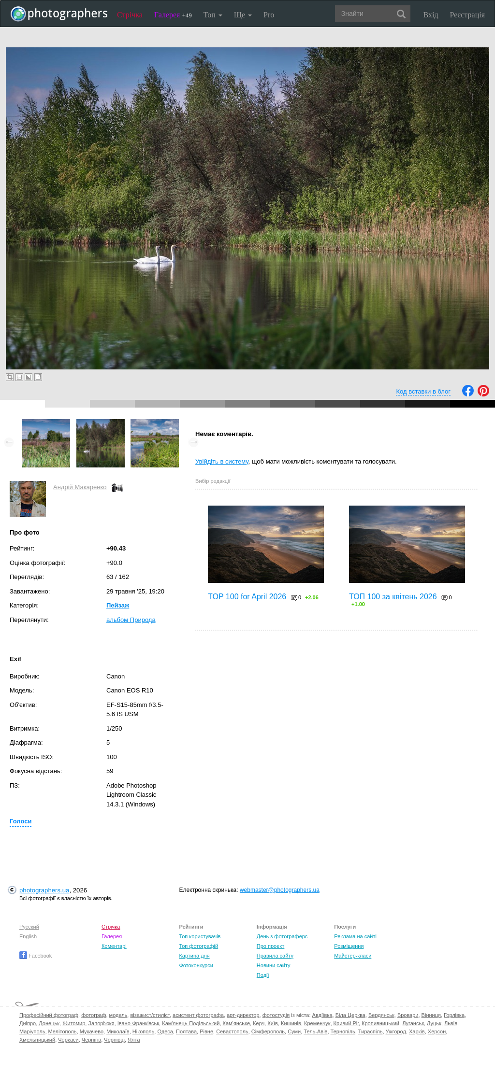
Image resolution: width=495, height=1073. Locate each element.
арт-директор (243, 1015)
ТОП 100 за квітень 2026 (393, 597)
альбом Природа (131, 619)
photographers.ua (44, 890)
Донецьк (49, 1023)
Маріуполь (32, 1031)
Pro (268, 15)
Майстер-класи (352, 956)
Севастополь (232, 1031)
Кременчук (317, 1023)
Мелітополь (62, 1031)
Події (263, 975)
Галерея (173, 15)
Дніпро (27, 1023)
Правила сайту (275, 956)
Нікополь (143, 1031)
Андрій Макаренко (80, 487)
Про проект (270, 946)
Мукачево (91, 1031)
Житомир (73, 1023)
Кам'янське (236, 1023)
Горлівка (454, 1015)
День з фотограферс (282, 936)
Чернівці (114, 1040)
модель (118, 1015)
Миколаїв (118, 1031)
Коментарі (114, 946)
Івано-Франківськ (138, 1023)
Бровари (408, 1015)
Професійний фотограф (48, 1015)
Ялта (134, 1040)
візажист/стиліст (149, 1015)
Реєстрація (467, 15)
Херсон (437, 1031)
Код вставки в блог (423, 391)
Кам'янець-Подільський (190, 1023)
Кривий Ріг (346, 1023)
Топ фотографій (198, 946)
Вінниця (431, 1015)
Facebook (35, 956)
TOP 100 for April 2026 (247, 597)
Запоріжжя (101, 1023)
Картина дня (194, 956)
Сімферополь (268, 1031)
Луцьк (434, 1023)
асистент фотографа (198, 1015)
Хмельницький (37, 1040)
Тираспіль (370, 1031)
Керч (258, 1023)
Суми (294, 1031)
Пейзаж (117, 605)
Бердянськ (381, 1015)
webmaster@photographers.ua (280, 890)
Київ (272, 1023)
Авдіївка (322, 1015)
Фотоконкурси (196, 965)
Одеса (165, 1031)
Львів (450, 1023)
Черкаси (68, 1040)
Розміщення (349, 946)
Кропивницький (380, 1023)
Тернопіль (343, 1031)
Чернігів (91, 1040)
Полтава (186, 1031)
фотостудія (276, 1015)
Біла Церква (350, 1015)
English (28, 936)
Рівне (206, 1031)
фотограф (93, 1015)
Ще (243, 15)
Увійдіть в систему (221, 461)
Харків (417, 1031)
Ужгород (396, 1031)
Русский (29, 927)
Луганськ (413, 1023)
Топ (213, 15)
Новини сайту (274, 965)
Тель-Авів (315, 1031)
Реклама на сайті (355, 936)
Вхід (430, 15)
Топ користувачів (199, 936)
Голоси (20, 821)
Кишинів (291, 1023)
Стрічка (130, 15)
